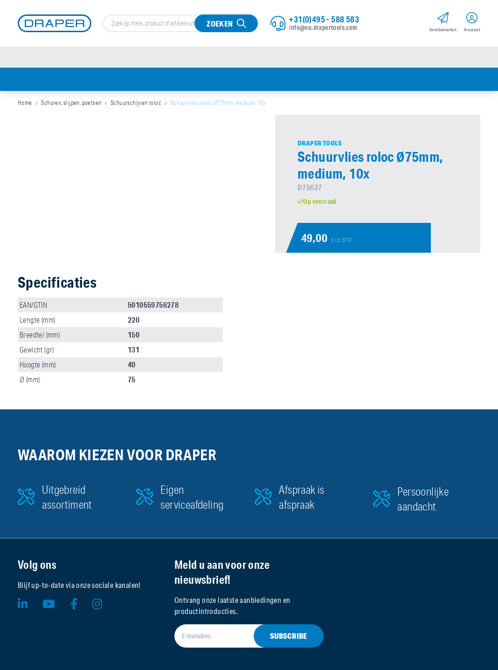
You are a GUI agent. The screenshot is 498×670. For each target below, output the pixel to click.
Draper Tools (319, 143)
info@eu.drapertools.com (323, 27)
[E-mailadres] (237, 636)
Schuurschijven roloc (136, 102)
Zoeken (220, 23)
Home (25, 102)
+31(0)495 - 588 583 (324, 19)
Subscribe (288, 636)
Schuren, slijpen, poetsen (71, 102)
